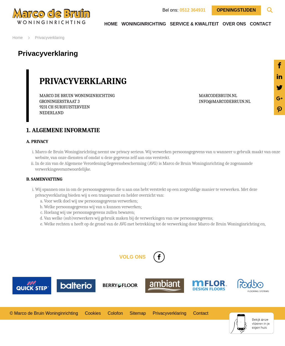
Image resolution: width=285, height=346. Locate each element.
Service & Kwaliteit (194, 24)
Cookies (93, 313)
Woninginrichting (143, 24)
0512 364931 (192, 10)
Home (111, 24)
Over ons (234, 24)
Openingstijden (236, 10)
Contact (260, 24)
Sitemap (138, 313)
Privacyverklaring (169, 313)
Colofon (115, 313)
